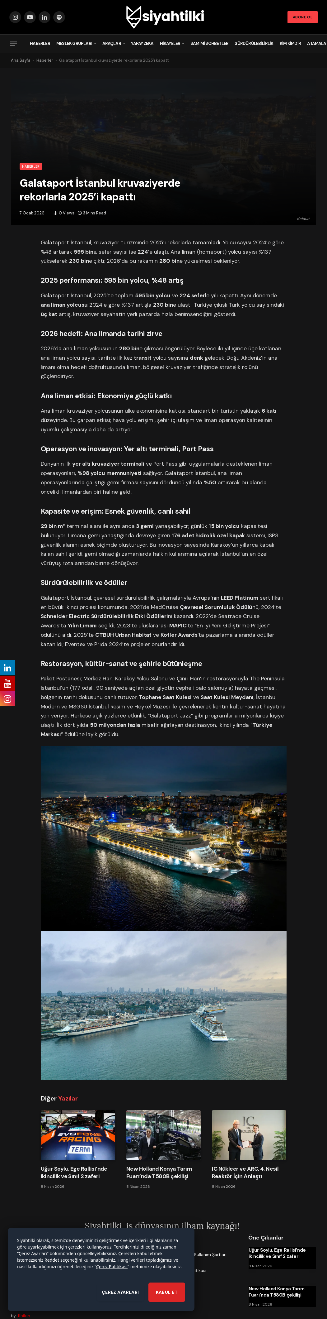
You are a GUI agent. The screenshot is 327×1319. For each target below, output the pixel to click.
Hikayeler (170, 43)
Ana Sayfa (20, 60)
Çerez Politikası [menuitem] (190, 1270)
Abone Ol (302, 17)
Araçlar (111, 43)
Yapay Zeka (142, 43)
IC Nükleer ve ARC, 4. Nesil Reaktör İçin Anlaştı (245, 1172)
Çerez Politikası (112, 1269)
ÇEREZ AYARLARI (120, 1295)
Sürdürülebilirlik (254, 43)
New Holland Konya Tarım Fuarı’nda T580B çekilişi (159, 1172)
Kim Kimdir (290, 43)
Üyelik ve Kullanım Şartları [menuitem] (201, 1254)
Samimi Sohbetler (209, 43)
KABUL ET (167, 1295)
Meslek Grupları (74, 43)
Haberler (40, 43)
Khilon (24, 1315)
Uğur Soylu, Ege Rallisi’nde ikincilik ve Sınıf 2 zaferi (74, 1172)
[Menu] (13, 44)
